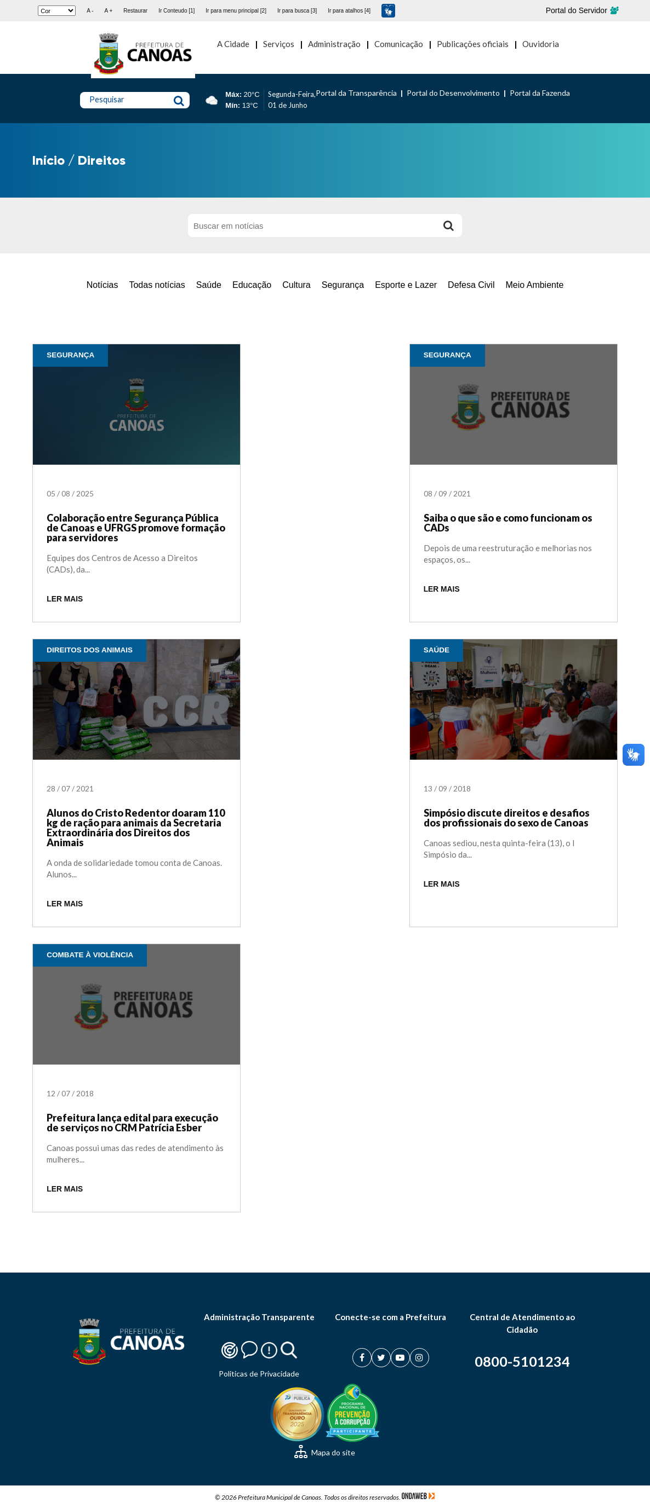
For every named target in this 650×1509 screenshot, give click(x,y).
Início (48, 160)
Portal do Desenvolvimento (453, 92)
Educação (251, 285)
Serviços (278, 44)
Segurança (343, 285)
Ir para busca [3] (297, 11)
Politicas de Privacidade (259, 1373)
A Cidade (233, 44)
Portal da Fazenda (540, 92)
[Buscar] (448, 225)
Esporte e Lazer (406, 285)
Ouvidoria (540, 44)
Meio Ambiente (534, 285)
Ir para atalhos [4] (349, 11)
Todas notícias (157, 285)
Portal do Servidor (582, 10)
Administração (334, 44)
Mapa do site (324, 1452)
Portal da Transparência (356, 92)
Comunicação (398, 44)
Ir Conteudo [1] (176, 11)
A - (90, 11)
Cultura (296, 285)
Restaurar (135, 11)
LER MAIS (65, 599)
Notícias (102, 285)
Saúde (208, 285)
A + (109, 11)
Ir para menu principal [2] (236, 11)
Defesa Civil (471, 285)
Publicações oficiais (473, 44)
